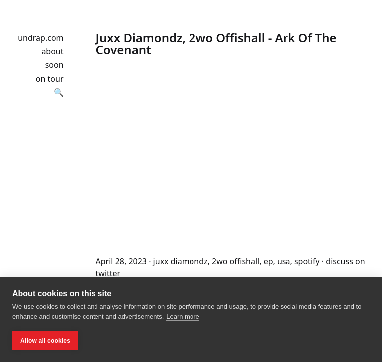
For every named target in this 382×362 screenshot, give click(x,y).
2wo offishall (235, 261)
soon (54, 64)
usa (283, 261)
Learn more (182, 316)
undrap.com (40, 37)
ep (268, 261)
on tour (50, 78)
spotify (307, 261)
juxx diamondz (180, 261)
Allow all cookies (45, 340)
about (52, 51)
